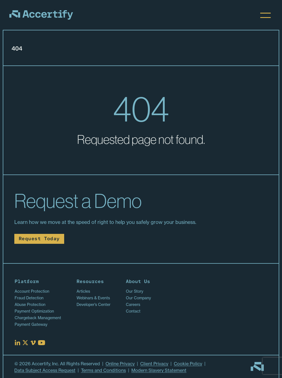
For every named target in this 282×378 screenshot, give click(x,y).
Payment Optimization (34, 311)
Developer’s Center (93, 304)
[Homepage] (41, 15)
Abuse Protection (30, 304)
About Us (138, 281)
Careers (133, 304)
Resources (90, 281)
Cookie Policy (188, 363)
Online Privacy (120, 363)
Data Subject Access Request (44, 370)
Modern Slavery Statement (158, 370)
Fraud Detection (29, 297)
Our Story (134, 291)
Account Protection (32, 291)
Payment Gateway (31, 324)
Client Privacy (154, 363)
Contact (133, 311)
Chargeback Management (38, 317)
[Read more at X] (25, 342)
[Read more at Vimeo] (33, 342)
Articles (83, 291)
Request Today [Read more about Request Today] (39, 239)
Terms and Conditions (103, 370)
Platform (27, 281)
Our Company (138, 297)
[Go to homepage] (257, 366)
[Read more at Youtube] (41, 342)
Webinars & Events (93, 297)
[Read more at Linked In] (17, 342)
